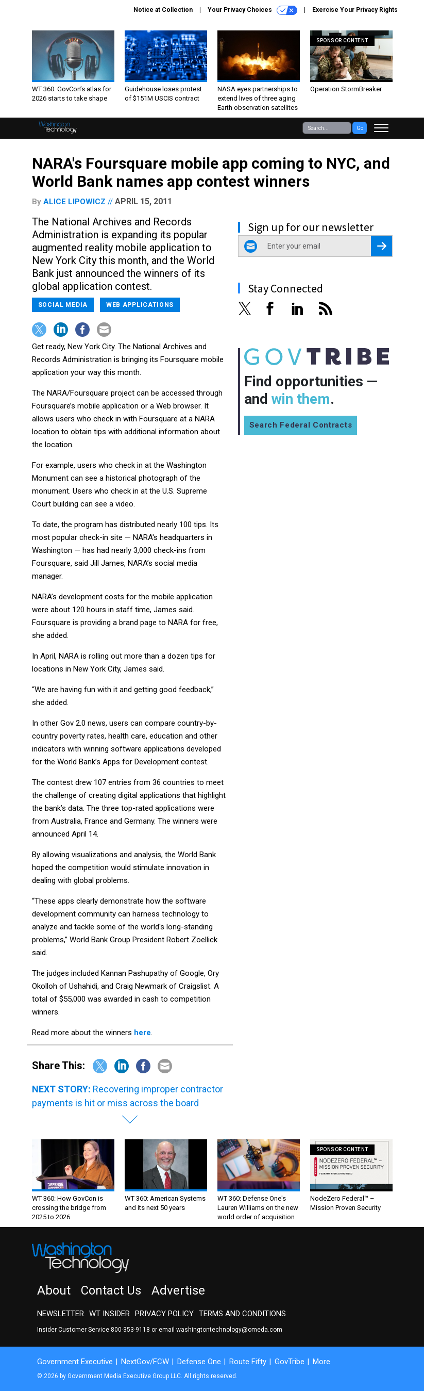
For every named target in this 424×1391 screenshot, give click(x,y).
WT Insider (109, 1313)
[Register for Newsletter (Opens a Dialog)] (381, 246)
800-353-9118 (130, 1329)
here (142, 1032)
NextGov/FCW (145, 1361)
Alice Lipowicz (74, 201)
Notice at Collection (163, 9)
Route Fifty (247, 1361)
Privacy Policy (164, 1313)
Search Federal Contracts (300, 425)
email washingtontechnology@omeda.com (220, 1329)
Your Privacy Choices (252, 10)
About (54, 1290)
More (321, 1361)
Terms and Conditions (242, 1313)
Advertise (178, 1290)
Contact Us (111, 1290)
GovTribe (289, 1361)
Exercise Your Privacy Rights (355, 9)
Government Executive (75, 1361)
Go (360, 128)
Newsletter (60, 1313)
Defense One (199, 1361)
